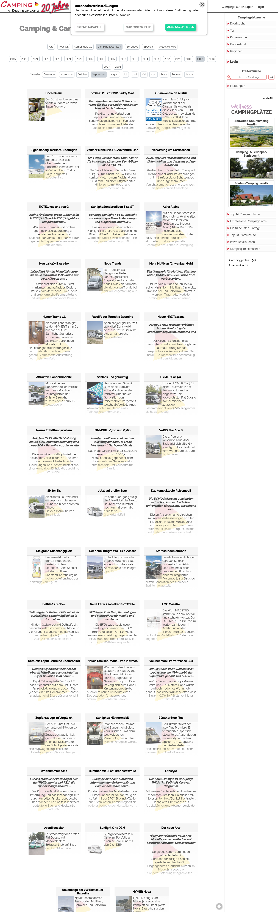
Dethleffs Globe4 (53, 604)
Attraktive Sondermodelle (54, 377)
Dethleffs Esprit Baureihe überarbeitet (54, 661)
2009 (200, 58)
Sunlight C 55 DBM (112, 827)
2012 (167, 58)
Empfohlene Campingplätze (248, 221)
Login (260, 7)
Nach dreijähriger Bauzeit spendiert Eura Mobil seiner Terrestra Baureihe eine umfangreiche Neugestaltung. (112, 330)
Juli (125, 74)
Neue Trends (112, 263)
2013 (156, 58)
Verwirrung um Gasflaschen (171, 150)
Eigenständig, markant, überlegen (54, 150)
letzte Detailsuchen (242, 242)
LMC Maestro (171, 604)
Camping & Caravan (109, 46)
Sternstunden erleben (171, 551)
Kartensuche (238, 37)
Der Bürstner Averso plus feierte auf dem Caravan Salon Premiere (53, 106)
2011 (177, 58)
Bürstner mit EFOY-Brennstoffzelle (112, 771)
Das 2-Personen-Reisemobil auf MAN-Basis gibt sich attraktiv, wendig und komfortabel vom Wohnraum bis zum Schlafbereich (170, 445)
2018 (101, 58)
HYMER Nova (142, 891)
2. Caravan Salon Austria (171, 93)
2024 (35, 58)
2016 (123, 58)
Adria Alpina (171, 206)
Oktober (82, 74)
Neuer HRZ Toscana (170, 316)
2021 (68, 58)
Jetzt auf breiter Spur (112, 490)
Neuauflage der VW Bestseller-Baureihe (83, 891)
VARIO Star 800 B (171, 430)
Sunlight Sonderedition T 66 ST (112, 206)
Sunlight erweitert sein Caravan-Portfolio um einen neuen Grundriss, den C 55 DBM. (110, 841)
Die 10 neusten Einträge (245, 228)
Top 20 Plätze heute (243, 235)
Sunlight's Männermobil (112, 717)
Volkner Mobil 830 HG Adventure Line (112, 150)
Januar (190, 74)
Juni (134, 74)
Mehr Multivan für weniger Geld (171, 263)
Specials (149, 46)
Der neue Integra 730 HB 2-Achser (112, 551)
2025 (24, 58)
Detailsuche (237, 23)
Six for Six (53, 490)
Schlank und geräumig (112, 377)
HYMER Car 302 (171, 377)
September (98, 74)
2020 (79, 58)
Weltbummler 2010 (54, 771)
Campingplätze (83, 46)
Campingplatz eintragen (237, 7)
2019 (90, 58)
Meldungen (237, 85)
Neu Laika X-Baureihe (54, 263)
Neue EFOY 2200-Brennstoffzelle (112, 604)
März (164, 74)
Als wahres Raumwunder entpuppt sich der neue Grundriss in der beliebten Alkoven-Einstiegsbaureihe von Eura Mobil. (54, 506)
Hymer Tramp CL (54, 316)
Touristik (63, 46)
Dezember (50, 74)
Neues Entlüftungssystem (54, 430)
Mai (144, 74)
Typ (232, 30)
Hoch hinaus (53, 93)
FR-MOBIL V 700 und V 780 (112, 430)
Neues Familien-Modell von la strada (112, 661)
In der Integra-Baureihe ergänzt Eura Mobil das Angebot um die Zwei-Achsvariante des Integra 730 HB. (111, 564)
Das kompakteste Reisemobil (171, 490)
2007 (107, 66)
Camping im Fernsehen (245, 249)
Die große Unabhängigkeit (54, 551)
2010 (188, 58)
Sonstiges (132, 46)
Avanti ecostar (54, 827)
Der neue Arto (170, 827)
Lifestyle (171, 771)
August (114, 74)
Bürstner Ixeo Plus (171, 717)
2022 (57, 58)
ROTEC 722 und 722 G (54, 206)
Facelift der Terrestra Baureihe (112, 316)
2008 (212, 58)
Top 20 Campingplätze (245, 214)
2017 (112, 58)
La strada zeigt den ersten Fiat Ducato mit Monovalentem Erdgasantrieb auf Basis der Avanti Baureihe (54, 841)
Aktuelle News (167, 46)
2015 (134, 58)
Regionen (236, 51)
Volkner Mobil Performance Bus (171, 661)
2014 (145, 58)
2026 (13, 58)
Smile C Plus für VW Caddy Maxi (112, 93)
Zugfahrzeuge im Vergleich (54, 717)
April (153, 74)
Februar (176, 74)
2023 (46, 58)
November (67, 74)
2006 (118, 66)
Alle (51, 46)
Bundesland (238, 44)
